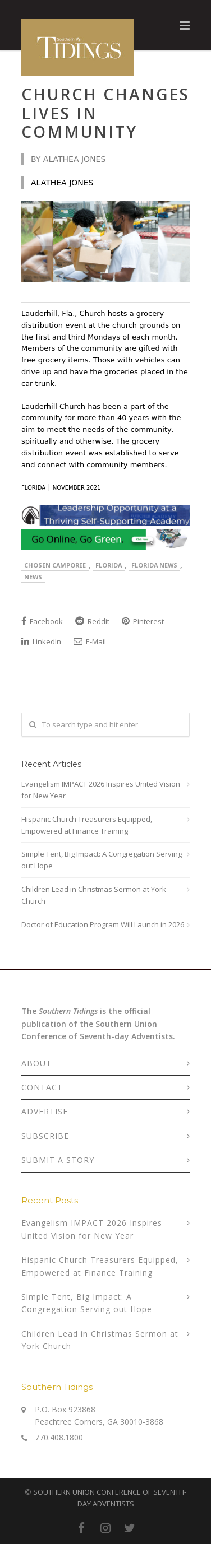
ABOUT (36, 1063)
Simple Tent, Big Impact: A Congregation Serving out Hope (101, 860)
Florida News (154, 565)
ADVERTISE (44, 1111)
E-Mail (90, 641)
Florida (108, 565)
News (33, 577)
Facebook (42, 621)
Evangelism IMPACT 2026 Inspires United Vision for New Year (100, 790)
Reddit (92, 621)
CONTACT (42, 1087)
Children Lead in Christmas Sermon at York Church (93, 895)
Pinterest (143, 621)
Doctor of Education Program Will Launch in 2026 (102, 924)
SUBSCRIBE (45, 1136)
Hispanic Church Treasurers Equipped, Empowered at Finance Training (86, 825)
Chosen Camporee (55, 565)
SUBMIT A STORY (57, 1160)
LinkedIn (41, 641)
